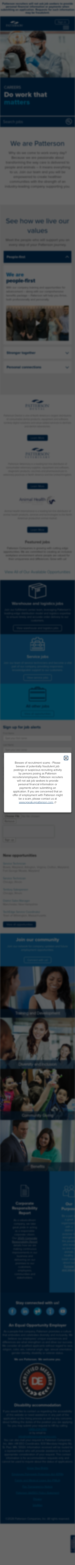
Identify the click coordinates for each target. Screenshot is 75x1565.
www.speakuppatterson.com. (36, 802)
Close (66, 758)
